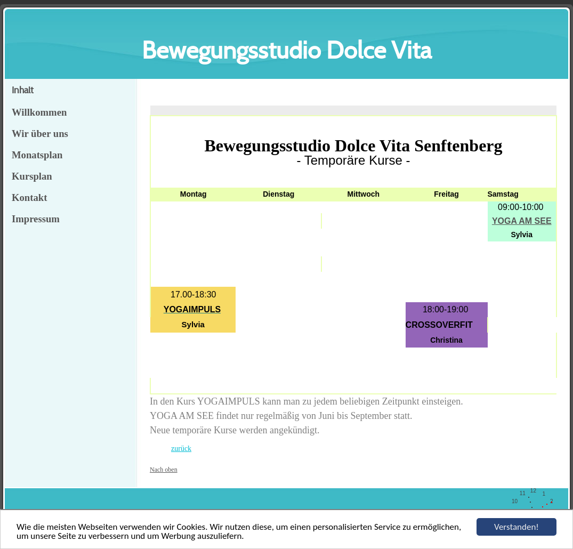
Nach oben (163, 469)
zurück (181, 449)
